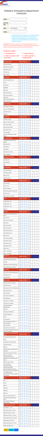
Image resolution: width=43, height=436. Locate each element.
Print (16, 430)
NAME (5, 19)
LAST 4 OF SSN (6, 23)
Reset (6, 430)
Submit (11, 430)
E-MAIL (5, 32)
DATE (5, 28)
